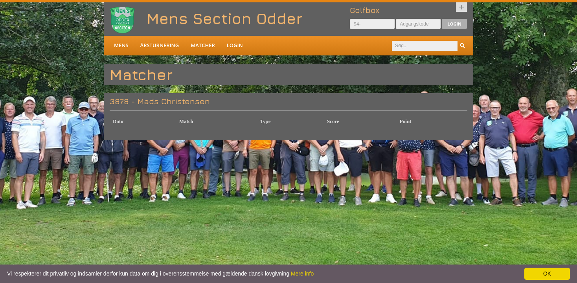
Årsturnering (159, 45)
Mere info (302, 273)
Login (454, 24)
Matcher (203, 45)
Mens (121, 45)
